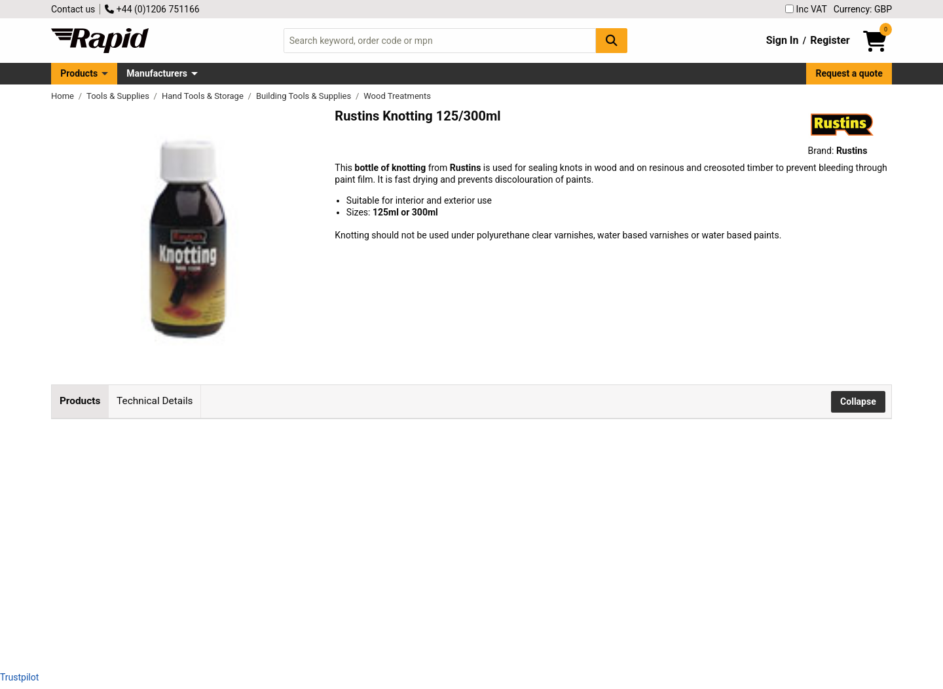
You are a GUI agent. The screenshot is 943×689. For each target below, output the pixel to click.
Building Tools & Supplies (305, 96)
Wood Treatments (397, 96)
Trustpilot (19, 677)
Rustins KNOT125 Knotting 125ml (257, 455)
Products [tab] (80, 401)
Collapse (858, 401)
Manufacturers (156, 73)
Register (829, 40)
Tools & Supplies (118, 96)
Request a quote (849, 73)
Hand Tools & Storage (204, 96)
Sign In (782, 40)
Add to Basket (492, 469)
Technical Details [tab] (155, 401)
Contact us (73, 9)
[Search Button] (611, 40)
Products (79, 73)
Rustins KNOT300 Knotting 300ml (257, 543)
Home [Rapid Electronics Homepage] (63, 96)
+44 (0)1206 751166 (152, 9)
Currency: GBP (863, 9)
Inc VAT (806, 9)
